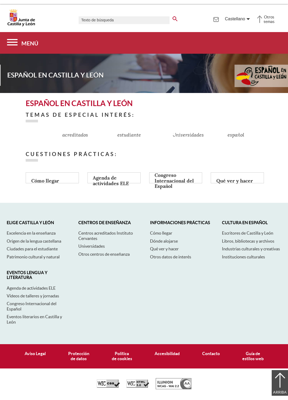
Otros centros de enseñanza (104, 254)
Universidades (91, 246)
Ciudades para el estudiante (32, 248)
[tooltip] (216, 18)
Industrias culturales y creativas (251, 248)
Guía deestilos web (253, 356)
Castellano (235, 19)
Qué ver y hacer (164, 248)
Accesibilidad (167, 353)
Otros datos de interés (170, 256)
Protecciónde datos (78, 356)
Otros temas (269, 19)
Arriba (280, 392)
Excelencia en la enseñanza (31, 233)
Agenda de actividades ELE (31, 288)
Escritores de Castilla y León (247, 233)
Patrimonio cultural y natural (33, 256)
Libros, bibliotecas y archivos (248, 241)
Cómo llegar (161, 233)
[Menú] (22, 43)
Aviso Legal (35, 353)
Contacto (211, 353)
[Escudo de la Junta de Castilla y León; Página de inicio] (21, 25)
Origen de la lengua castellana (34, 241)
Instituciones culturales (243, 256)
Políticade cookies (122, 356)
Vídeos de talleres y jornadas (33, 295)
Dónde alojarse (164, 241)
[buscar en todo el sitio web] (175, 17)
